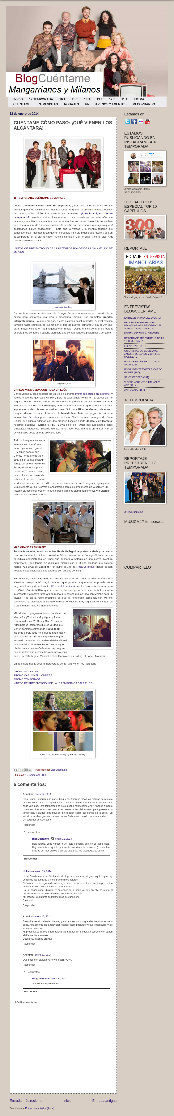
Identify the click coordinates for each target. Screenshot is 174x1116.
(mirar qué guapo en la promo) (92, 393)
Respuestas (33, 832)
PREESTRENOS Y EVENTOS (105, 104)
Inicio (67, 1101)
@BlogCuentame (133, 512)
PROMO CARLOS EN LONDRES (33, 675)
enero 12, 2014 (43, 794)
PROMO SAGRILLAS (26, 671)
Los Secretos (30, 417)
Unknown (28, 871)
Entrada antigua (104, 1101)
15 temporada (32, 774)
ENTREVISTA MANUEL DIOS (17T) (143, 317)
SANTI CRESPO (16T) (136, 377)
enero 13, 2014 (43, 871)
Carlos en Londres (63, 307)
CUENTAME (21, 104)
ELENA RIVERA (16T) (136, 346)
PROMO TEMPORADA (27, 679)
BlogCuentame (40, 838)
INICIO (18, 99)
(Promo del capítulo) (63, 586)
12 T (112, 99)
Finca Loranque (85, 566)
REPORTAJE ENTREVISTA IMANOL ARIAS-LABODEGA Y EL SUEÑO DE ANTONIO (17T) (143, 325)
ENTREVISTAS (47, 104)
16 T (62, 99)
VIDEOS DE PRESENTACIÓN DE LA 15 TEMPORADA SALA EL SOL (54, 683)
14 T (87, 99)
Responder (29, 824)
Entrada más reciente (26, 1101)
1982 (44, 774)
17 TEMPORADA (41, 99)
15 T (75, 99)
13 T (100, 99)
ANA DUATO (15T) (134, 389)
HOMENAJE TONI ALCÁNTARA (142, 333)
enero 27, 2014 (43, 954)
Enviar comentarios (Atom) (39, 1108)
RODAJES (71, 104)
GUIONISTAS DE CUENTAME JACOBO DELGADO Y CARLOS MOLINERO (142, 353)
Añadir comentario (26, 1002)
